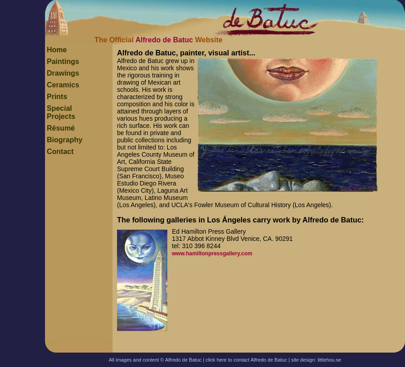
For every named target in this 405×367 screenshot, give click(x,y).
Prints (57, 96)
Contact (60, 151)
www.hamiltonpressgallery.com (212, 253)
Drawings (63, 73)
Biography (64, 140)
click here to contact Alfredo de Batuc (246, 359)
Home (57, 50)
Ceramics (63, 85)
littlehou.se (330, 359)
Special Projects (61, 112)
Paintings (63, 61)
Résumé (61, 128)
